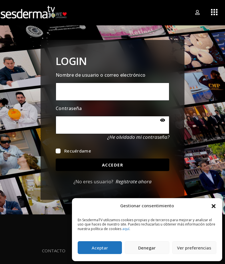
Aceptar (100, 248)
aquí (125, 228)
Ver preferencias (194, 248)
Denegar (147, 248)
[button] (213, 205)
